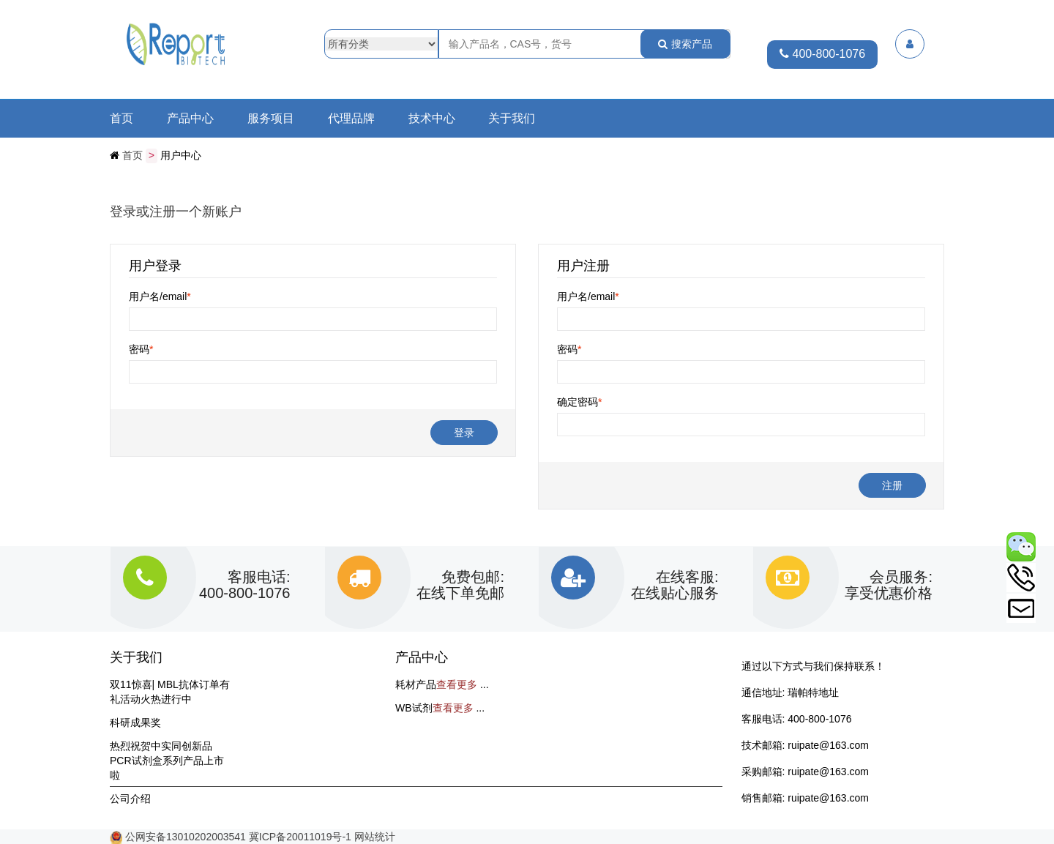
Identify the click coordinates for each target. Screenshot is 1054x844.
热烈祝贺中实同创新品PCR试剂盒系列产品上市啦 (167, 759)
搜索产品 (685, 44)
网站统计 (374, 836)
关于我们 (511, 118)
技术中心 (431, 118)
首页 (121, 118)
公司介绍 (130, 798)
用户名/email (160, 296)
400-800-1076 (823, 54)
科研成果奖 (135, 722)
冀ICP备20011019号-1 (300, 836)
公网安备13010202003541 (187, 836)
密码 (141, 348)
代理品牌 (351, 118)
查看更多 (456, 684)
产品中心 (190, 118)
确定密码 (579, 401)
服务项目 (270, 118)
